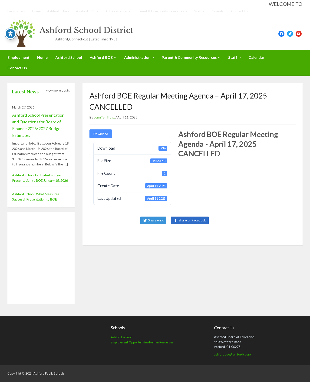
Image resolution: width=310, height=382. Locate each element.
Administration (116, 11)
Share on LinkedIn (229, 220)
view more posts (58, 90)
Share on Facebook (192, 220)
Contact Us (239, 11)
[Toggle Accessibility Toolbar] (10, 33)
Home (36, 11)
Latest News (25, 91)
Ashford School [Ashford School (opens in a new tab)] (121, 337)
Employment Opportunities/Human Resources (142, 342)
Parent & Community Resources (160, 11)
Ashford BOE (85, 11)
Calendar (218, 11)
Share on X (156, 220)
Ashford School (58, 11)
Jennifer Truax (104, 117)
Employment (16, 11)
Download (100, 134)
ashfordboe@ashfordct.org (232, 354)
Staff (197, 11)
